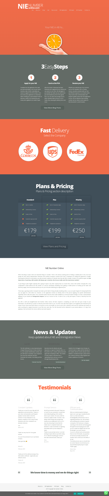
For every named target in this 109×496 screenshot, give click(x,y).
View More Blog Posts (52, 108)
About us (38, 10)
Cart (48, 10)
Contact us (87, 10)
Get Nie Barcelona (60, 362)
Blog (62, 486)
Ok (75, 493)
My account (54, 10)
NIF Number (79, 10)
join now (33, 235)
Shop (43, 10)
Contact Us (68, 486)
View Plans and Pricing (54, 246)
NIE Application (63, 10)
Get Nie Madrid (85, 360)
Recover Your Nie (36, 362)
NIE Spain (71, 10)
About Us (40, 486)
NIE (33, 10)
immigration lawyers (38, 296)
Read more (80, 493)
